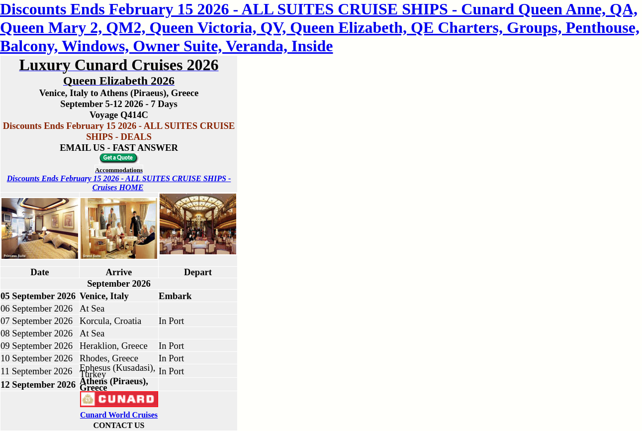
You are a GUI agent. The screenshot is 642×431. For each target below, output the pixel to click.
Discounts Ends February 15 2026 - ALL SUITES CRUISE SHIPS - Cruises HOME (119, 183)
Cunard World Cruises (119, 415)
